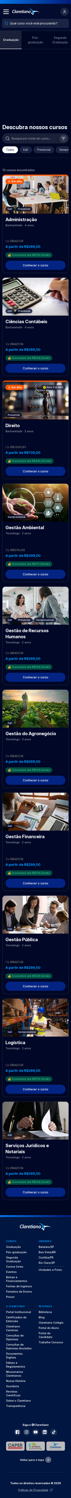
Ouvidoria (12, 1386)
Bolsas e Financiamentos (16, 1279)
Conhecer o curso (35, 265)
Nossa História (16, 1381)
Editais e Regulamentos (15, 1364)
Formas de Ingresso (19, 1286)
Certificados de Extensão (16, 1319)
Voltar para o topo (35, 1460)
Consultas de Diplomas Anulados (19, 1346)
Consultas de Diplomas (15, 1337)
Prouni (10, 1296)
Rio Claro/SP (47, 1262)
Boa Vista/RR (47, 1252)
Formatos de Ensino (19, 1291)
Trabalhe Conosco (51, 1342)
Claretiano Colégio (51, 1322)
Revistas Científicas (13, 1393)
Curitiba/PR (46, 1257)
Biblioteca (45, 1312)
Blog (41, 1317)
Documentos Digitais (14, 1355)
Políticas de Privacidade (35, 1490)
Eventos (11, 1271)
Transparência (15, 1405)
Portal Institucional (18, 1312)
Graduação (11, 40)
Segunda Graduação (60, 40)
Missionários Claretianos (14, 1373)
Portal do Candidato (45, 1335)
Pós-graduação (35, 40)
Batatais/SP (46, 1246)
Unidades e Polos (50, 1269)
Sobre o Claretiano (18, 1400)
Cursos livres (14, 1266)
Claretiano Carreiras (13, 1328)
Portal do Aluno (49, 1327)
